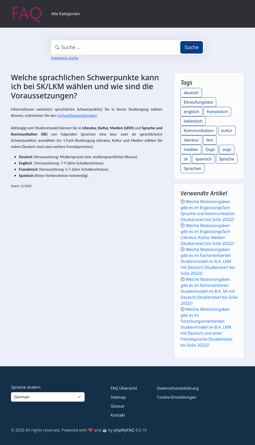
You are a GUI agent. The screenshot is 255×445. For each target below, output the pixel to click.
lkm (209, 140)
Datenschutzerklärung (178, 388)
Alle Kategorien (65, 13)
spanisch (203, 159)
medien (191, 149)
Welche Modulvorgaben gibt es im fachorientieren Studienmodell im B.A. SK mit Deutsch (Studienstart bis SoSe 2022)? (209, 291)
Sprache (226, 159)
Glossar (118, 406)
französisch (217, 111)
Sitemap (118, 397)
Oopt (210, 149)
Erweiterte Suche (64, 58)
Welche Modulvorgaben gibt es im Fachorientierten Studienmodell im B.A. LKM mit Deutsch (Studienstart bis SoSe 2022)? (208, 261)
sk (186, 159)
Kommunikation (199, 130)
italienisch (193, 121)
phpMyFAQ (124, 430)
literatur (191, 140)
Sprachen (192, 168)
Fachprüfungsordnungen (77, 115)
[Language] (48, 397)
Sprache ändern (26, 387)
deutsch (191, 92)
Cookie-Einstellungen (176, 397)
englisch (191, 111)
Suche (192, 47)
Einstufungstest (198, 102)
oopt (226, 149)
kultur (227, 130)
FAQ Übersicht (124, 388)
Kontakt (118, 415)
